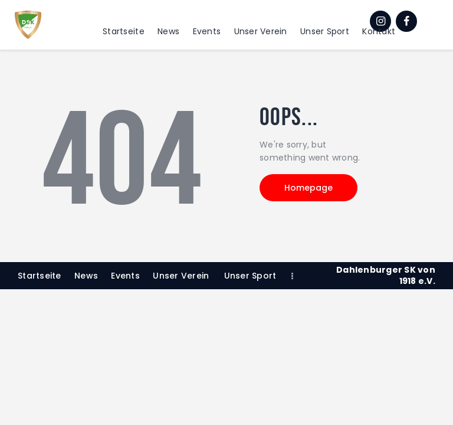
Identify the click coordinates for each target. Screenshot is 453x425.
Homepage (308, 188)
